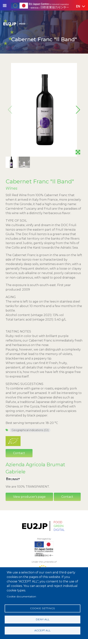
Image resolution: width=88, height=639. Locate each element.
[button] (78, 7)
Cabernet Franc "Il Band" (40, 181)
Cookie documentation (21, 596)
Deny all (42, 619)
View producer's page (29, 496)
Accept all (42, 630)
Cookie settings (42, 608)
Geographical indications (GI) (30, 430)
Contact (19, 453)
